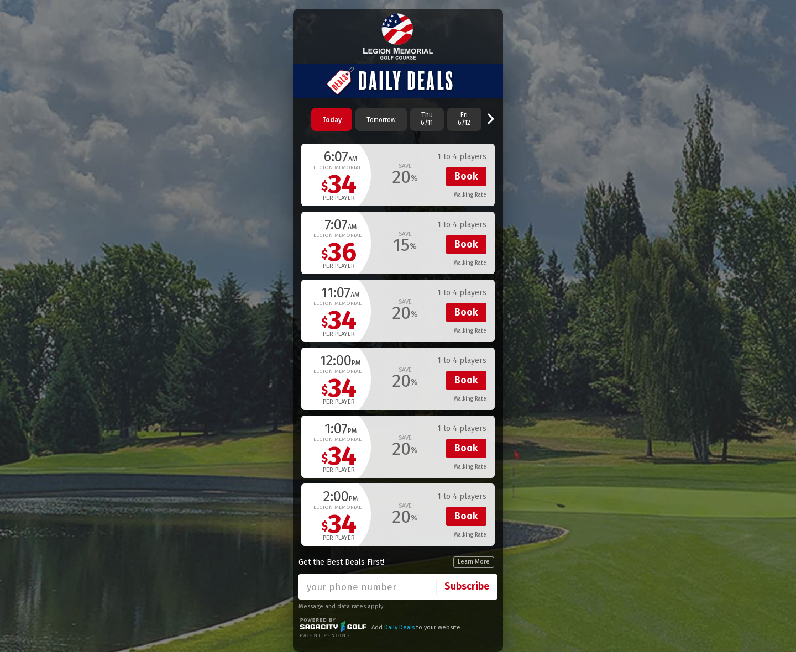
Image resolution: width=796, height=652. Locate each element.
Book (466, 176)
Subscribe (466, 586)
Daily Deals (399, 627)
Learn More (474, 561)
